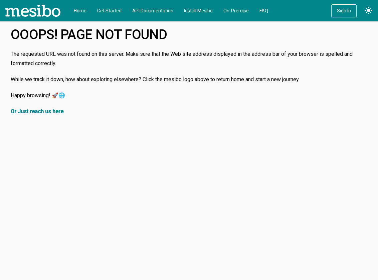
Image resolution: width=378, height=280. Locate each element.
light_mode (369, 11)
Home (80, 10)
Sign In (344, 10)
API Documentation (152, 10)
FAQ (263, 10)
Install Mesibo (198, 10)
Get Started (109, 10)
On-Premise (236, 10)
